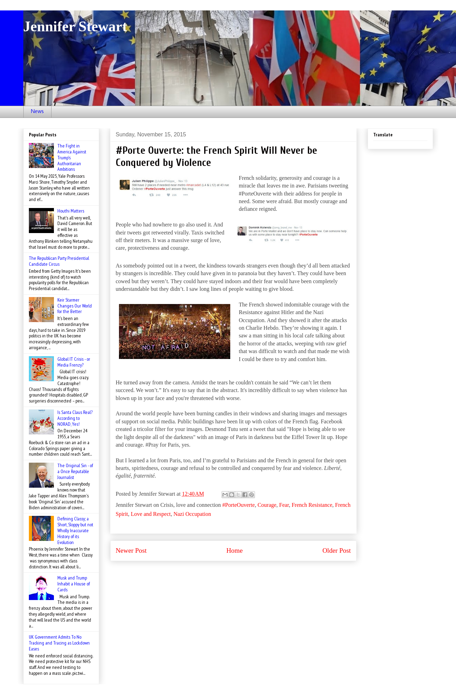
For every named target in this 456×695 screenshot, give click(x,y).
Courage (266, 505)
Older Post (336, 550)
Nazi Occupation (192, 514)
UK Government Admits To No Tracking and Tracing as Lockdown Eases (59, 643)
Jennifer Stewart (75, 26)
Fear (284, 505)
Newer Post (131, 550)
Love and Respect (151, 514)
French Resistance (311, 505)
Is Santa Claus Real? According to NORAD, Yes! (75, 418)
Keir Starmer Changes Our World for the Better (74, 306)
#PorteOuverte (238, 505)
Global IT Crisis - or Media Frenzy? (73, 362)
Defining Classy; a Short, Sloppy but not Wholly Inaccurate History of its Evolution (75, 530)
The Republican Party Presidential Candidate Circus (59, 261)
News (37, 111)
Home (234, 550)
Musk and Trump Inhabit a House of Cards (73, 584)
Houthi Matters (70, 211)
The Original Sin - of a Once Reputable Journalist (75, 471)
